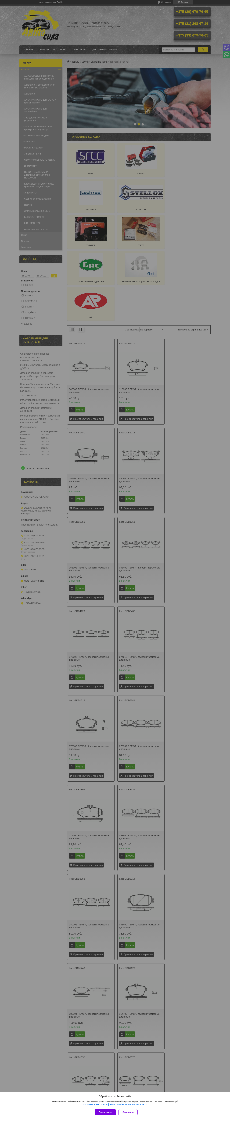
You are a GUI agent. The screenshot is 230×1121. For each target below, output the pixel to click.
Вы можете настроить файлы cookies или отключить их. (114, 1105)
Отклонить (128, 1112)
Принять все (105, 1112)
